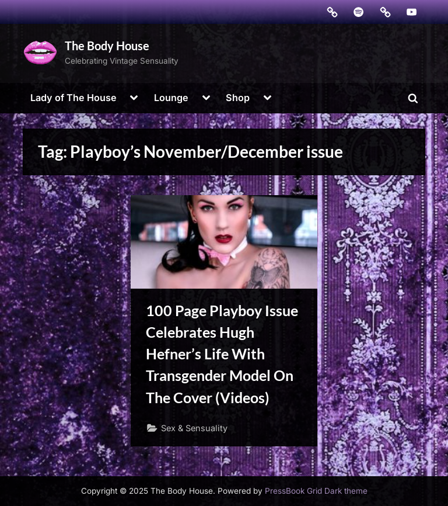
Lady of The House (73, 97)
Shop (238, 97)
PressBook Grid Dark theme (316, 490)
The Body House (107, 46)
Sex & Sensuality (194, 428)
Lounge (171, 97)
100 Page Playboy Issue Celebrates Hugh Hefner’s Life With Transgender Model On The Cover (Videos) (222, 354)
